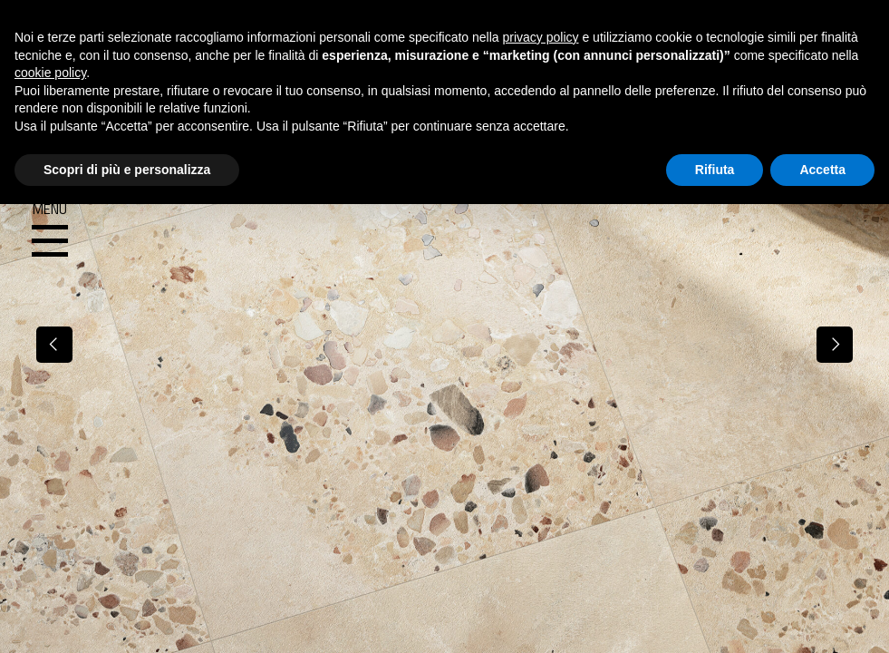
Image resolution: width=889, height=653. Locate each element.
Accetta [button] (822, 169)
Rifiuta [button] (715, 169)
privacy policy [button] (541, 37)
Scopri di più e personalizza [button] (126, 169)
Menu (50, 230)
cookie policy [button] (50, 72)
